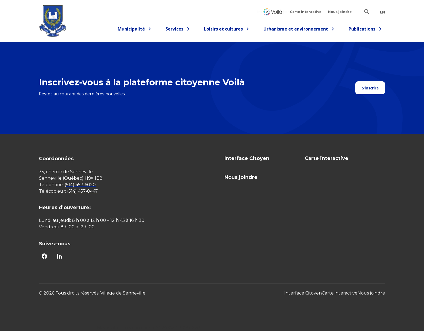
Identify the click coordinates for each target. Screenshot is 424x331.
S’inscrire (370, 88)
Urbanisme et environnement (298, 30)
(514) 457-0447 (82, 191)
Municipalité (134, 30)
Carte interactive (306, 12)
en (382, 12)
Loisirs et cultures (226, 30)
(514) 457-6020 (80, 184)
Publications (365, 30)
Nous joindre (340, 12)
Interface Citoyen (273, 12)
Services (179, 30)
